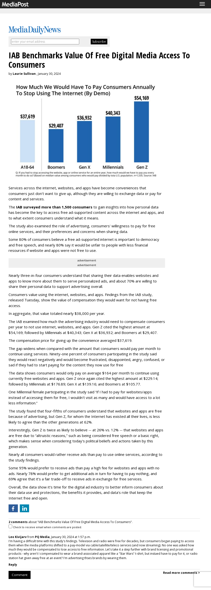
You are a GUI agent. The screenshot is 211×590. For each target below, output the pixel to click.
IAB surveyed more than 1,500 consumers (54, 207)
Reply (13, 565)
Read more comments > (181, 573)
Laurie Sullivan (24, 74)
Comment (19, 575)
